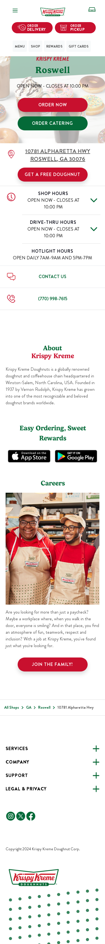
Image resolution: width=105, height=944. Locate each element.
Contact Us (52, 276)
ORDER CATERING (52, 123)
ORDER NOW (52, 105)
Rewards (54, 46)
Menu (20, 46)
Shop (35, 46)
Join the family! (52, 664)
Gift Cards (78, 46)
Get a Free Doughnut (52, 174)
